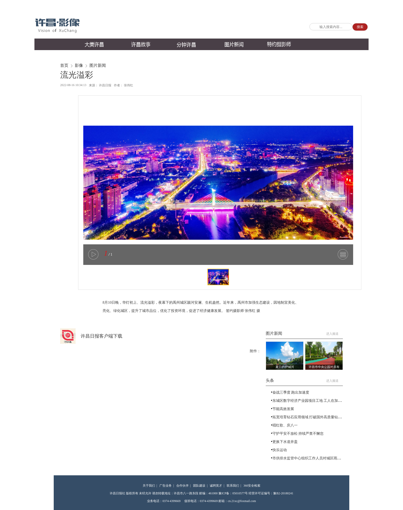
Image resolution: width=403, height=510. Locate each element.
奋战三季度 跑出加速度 (290, 392)
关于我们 (149, 485)
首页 (64, 65)
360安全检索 (251, 485)
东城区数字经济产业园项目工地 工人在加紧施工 (310, 401)
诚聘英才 (216, 485)
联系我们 (233, 485)
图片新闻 (97, 65)
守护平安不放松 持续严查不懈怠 (298, 433)
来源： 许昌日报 (100, 85)
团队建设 (199, 485)
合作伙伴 (182, 485)
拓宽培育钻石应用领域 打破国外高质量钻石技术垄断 (314, 417)
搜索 (360, 27)
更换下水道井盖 (285, 442)
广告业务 (165, 485)
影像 (79, 65)
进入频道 (334, 334)
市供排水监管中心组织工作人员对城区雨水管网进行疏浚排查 (321, 458)
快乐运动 (279, 450)
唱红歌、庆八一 (285, 425)
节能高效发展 (283, 409)
